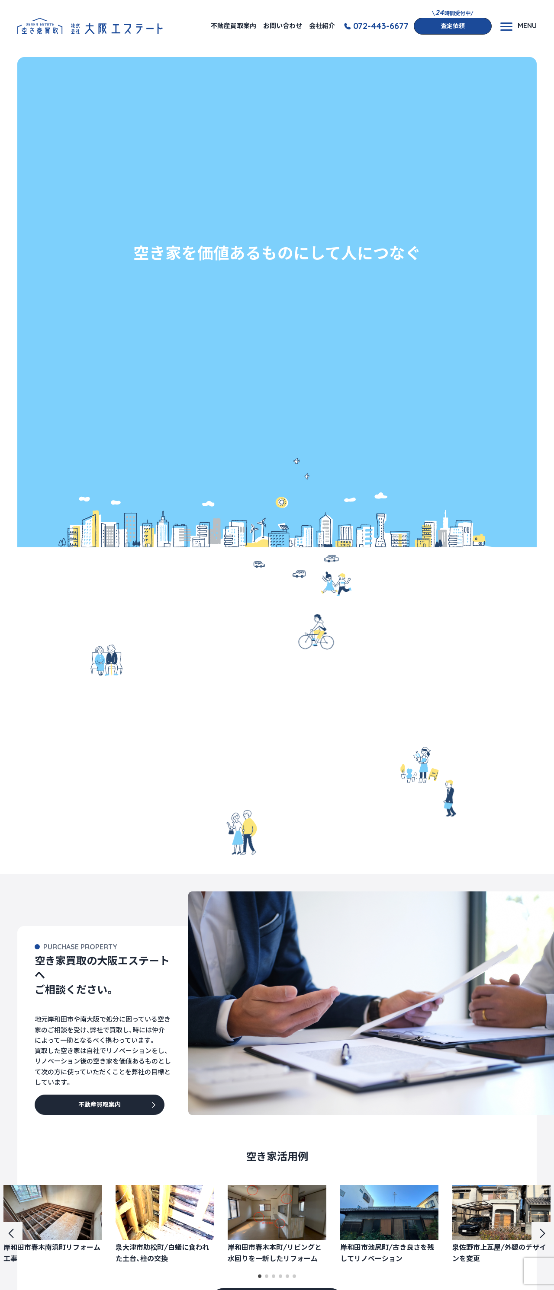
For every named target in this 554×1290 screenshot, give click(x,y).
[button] (259, 1276)
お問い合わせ (282, 26)
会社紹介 (322, 26)
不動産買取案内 (233, 26)
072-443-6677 (381, 26)
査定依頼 (453, 26)
